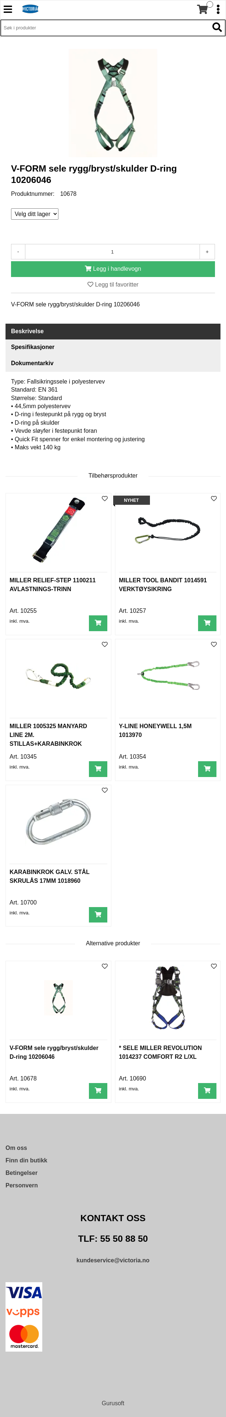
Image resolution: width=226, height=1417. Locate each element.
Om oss (16, 1148)
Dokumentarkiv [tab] (32, 363)
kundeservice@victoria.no (113, 1260)
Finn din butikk (26, 1160)
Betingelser (21, 1173)
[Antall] (112, 251)
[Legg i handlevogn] (113, 269)
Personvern (22, 1185)
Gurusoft (113, 1403)
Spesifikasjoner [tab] (32, 347)
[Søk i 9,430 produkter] (104, 28)
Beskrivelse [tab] (27, 331)
